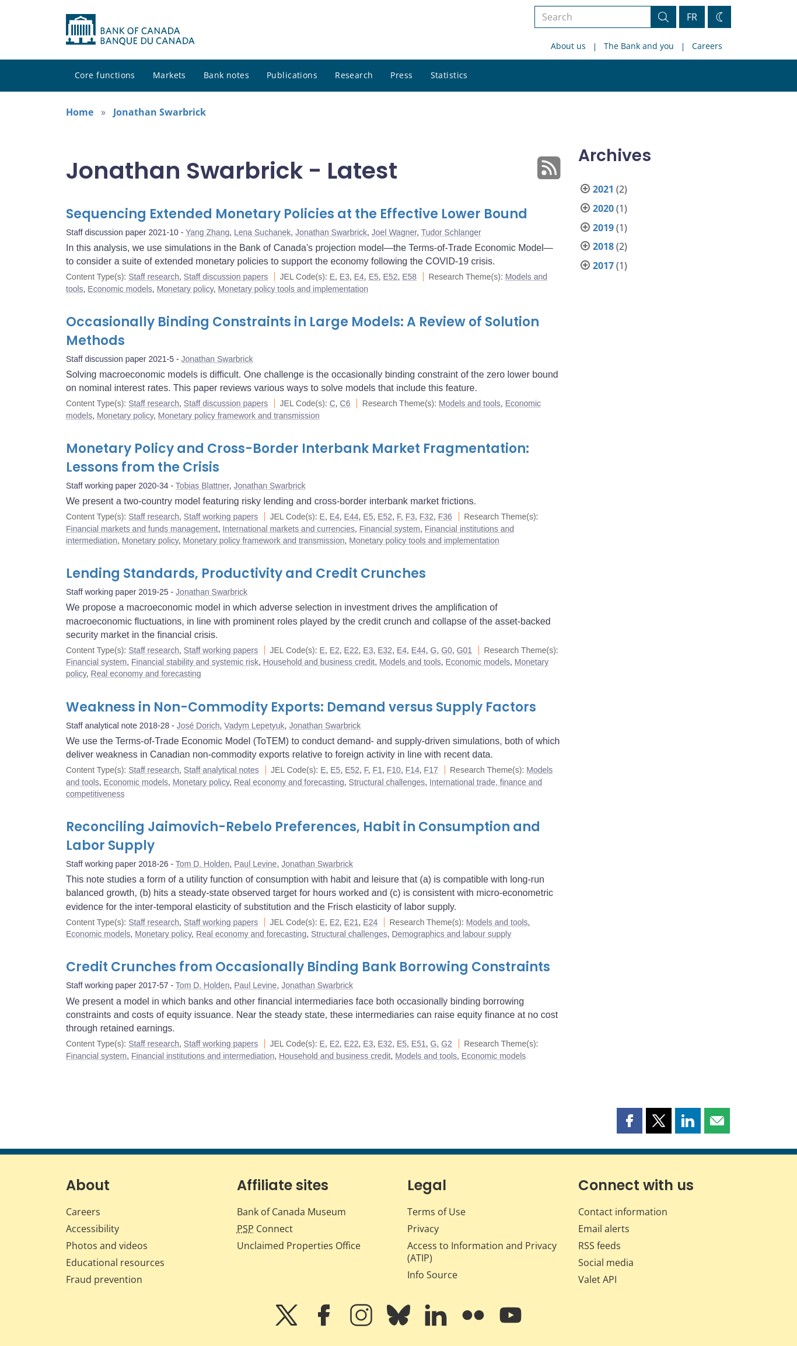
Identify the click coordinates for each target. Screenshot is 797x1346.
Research (354, 75)
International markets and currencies (288, 528)
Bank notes (226, 75)
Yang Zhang (207, 232)
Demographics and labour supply (452, 934)
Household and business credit (319, 662)
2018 (603, 246)
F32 (427, 516)
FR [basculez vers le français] (692, 17)
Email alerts (604, 1228)
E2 (335, 650)
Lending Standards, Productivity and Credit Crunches (246, 573)
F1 (377, 770)
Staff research (153, 276)
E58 (409, 276)
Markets (169, 75)
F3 (410, 516)
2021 (603, 189)
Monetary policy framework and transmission (239, 415)
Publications (292, 75)
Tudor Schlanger (451, 232)
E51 (418, 1043)
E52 (390, 276)
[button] (629, 1121)
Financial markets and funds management (142, 528)
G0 (446, 650)
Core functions (105, 75)
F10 (394, 770)
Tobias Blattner (202, 485)
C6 (345, 403)
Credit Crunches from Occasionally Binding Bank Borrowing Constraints (308, 967)
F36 (445, 516)
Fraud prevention (104, 1279)
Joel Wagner (394, 232)
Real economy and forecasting (146, 673)
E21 (351, 922)
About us (568, 45)
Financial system (389, 528)
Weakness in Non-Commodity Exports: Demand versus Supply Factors (301, 707)
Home (79, 112)
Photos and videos (107, 1245)
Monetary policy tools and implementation (293, 289)
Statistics (449, 75)
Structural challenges (387, 782)
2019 (603, 227)
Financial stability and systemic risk (194, 662)
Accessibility (92, 1228)
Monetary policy (185, 289)
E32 (384, 650)
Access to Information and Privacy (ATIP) (482, 1251)
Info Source (432, 1274)
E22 (351, 650)
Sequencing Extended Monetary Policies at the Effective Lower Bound (296, 214)
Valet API (597, 1279)
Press (401, 75)
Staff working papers (221, 516)
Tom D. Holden (203, 864)
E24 (370, 922)
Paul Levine (255, 864)
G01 (464, 650)
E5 (374, 276)
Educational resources (115, 1262)
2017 (603, 265)
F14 (413, 770)
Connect (265, 1228)
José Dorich (198, 725)
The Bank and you (639, 45)
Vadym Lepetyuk (254, 725)
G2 (446, 1043)
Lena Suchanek (262, 232)
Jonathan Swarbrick (159, 112)
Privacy (423, 1228)
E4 (359, 276)
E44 (351, 516)
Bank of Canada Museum (291, 1211)
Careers (707, 45)
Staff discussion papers (226, 276)
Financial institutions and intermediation (202, 1056)
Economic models (120, 289)
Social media (606, 1262)
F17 (431, 770)
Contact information (622, 1211)
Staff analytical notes (221, 770)
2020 (603, 208)
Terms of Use (436, 1211)
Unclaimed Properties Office (299, 1245)
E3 (344, 276)
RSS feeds (599, 1245)
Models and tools (470, 403)
